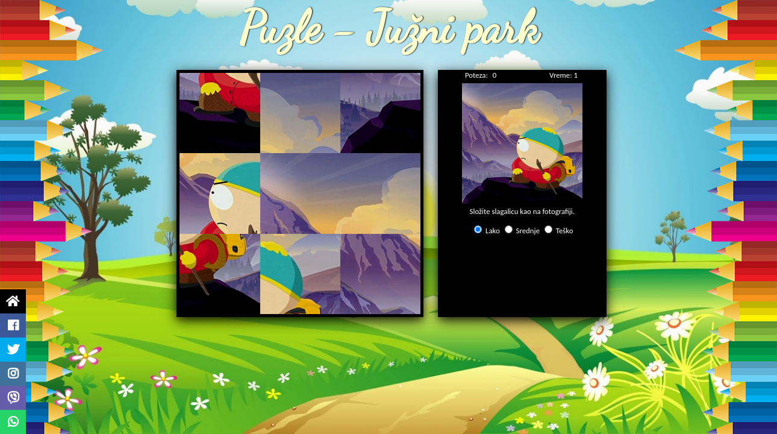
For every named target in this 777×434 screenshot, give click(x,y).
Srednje (528, 230)
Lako (492, 230)
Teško (564, 230)
